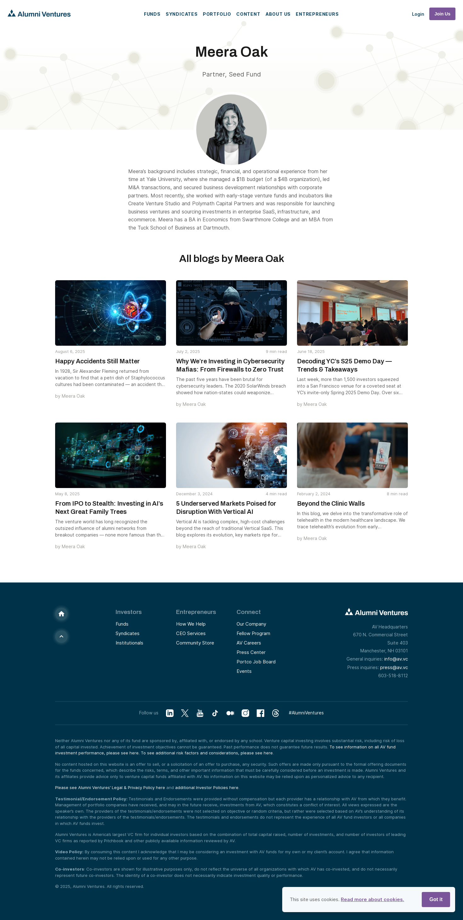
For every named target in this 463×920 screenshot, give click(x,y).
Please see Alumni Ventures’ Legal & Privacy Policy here (110, 787)
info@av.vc (396, 659)
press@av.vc (394, 667)
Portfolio (217, 14)
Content (248, 14)
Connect (249, 612)
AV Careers (249, 643)
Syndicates (182, 14)
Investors (129, 612)
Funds (152, 14)
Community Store (195, 643)
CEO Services (191, 633)
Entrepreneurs (317, 14)
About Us (278, 14)
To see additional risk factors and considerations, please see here (207, 752)
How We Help (191, 624)
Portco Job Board (256, 662)
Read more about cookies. (372, 899)
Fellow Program (253, 633)
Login (418, 14)
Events (244, 671)
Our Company (251, 624)
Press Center (251, 652)
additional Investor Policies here (206, 787)
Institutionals (129, 643)
